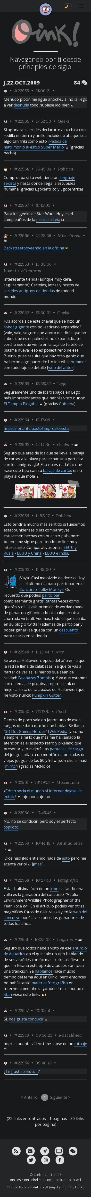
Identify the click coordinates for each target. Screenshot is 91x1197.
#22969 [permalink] (21, 121)
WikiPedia (58, 731)
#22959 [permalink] (21, 843)
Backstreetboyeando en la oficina (34, 248)
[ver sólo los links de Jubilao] (6, 235)
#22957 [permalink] (21, 1010)
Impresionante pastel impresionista (36, 428)
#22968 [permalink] (21, 169)
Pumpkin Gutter (46, 695)
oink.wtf (75, 1179)
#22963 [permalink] (21, 444)
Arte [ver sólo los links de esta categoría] (60, 652)
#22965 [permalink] (21, 383)
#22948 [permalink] (21, 652)
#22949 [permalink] (21, 1035)
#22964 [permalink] (21, 420)
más (37, 864)
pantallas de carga (66, 748)
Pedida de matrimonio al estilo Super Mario (35, 144)
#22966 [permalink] (21, 235)
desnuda (21, 105)
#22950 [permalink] (21, 711)
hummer (78, 361)
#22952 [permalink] (21, 312)
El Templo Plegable (21, 403)
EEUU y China (29, 553)
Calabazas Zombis (34, 677)
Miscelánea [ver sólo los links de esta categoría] (69, 235)
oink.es (15, 1179)
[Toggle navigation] (81, 6)
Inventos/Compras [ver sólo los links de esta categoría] (22, 270)
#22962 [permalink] (21, 569)
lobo (54, 888)
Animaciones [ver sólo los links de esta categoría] (70, 843)
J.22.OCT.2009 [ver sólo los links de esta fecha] (22, 82)
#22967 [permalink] (21, 205)
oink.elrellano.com (38, 1179)
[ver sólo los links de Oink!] (6, 90)
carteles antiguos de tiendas (29, 290)
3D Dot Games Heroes (25, 731)
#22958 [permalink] (21, 880)
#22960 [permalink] (22, 812)
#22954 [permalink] (21, 1063)
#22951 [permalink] (21, 939)
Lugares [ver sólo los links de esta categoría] (65, 939)
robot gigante (16, 327)
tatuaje (80, 1043)
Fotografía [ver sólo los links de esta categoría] (68, 880)
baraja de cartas (57, 470)
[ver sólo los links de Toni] (6, 169)
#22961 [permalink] (21, 782)
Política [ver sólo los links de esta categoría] (65, 169)
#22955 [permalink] (21, 90)
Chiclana (66, 403)
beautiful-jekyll (36, 1187)
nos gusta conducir (26, 1019)
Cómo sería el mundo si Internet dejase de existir (43, 793)
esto (66, 858)
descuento (68, 630)
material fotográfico (50, 982)
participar (51, 595)
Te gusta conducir (21, 1071)
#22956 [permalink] (21, 515)
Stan (8, 994)
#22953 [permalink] (21, 264)
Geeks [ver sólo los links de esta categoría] (64, 121)
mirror (11, 766)
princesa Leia (48, 219)
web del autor (60, 367)
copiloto (11, 827)
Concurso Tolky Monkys (41, 589)
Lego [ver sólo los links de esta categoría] (61, 383)
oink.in (61, 1179)
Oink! (79, 1187)
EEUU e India (56, 553)
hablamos (44, 971)
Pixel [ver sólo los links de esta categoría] (61, 711)
